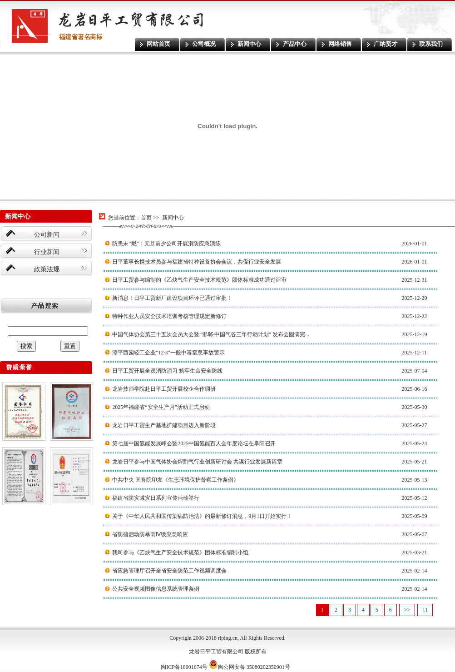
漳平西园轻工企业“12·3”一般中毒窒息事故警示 (168, 352)
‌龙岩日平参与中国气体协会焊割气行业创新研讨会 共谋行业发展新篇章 (197, 461)
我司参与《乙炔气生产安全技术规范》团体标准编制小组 (180, 552)
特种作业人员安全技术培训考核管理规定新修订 (169, 316)
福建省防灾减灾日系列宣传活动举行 (155, 498)
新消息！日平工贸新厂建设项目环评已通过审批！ (172, 298)
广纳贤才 (385, 43)
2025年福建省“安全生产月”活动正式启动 (161, 407)
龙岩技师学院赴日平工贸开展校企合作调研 (164, 389)
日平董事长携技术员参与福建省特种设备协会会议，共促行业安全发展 (196, 262)
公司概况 (204, 43)
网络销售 (340, 43)
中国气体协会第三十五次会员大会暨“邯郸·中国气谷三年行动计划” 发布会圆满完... (210, 334)
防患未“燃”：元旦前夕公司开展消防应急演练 (166, 243)
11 (425, 610)
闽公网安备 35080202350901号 (249, 667)
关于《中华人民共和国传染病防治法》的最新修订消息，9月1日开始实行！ (202, 516)
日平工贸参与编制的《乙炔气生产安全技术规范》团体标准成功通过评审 (199, 280)
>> (407, 610)
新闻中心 (249, 43)
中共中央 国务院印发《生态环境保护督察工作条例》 (175, 480)
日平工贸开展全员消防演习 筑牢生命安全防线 (167, 371)
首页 (146, 217)
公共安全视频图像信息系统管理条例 (155, 589)
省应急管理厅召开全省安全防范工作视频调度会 (169, 570)
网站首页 (158, 43)
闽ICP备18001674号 (184, 667)
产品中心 (295, 43)
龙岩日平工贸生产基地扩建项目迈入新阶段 (164, 425)
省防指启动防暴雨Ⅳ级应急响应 (150, 534)
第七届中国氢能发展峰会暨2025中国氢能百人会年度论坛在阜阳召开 (194, 443)
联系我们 (431, 43)
